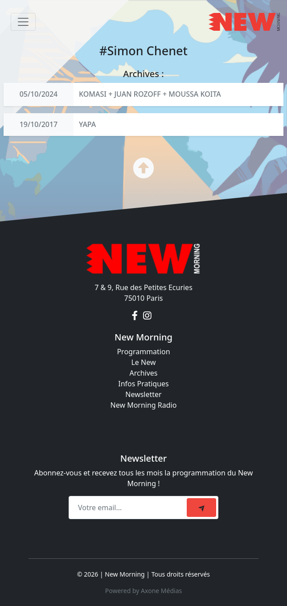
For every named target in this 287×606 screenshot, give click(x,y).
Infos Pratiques (143, 384)
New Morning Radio (144, 405)
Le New (143, 362)
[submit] (201, 507)
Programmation (143, 351)
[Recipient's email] (129, 507)
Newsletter (143, 394)
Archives (143, 373)
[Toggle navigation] (23, 22)
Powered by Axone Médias (143, 590)
